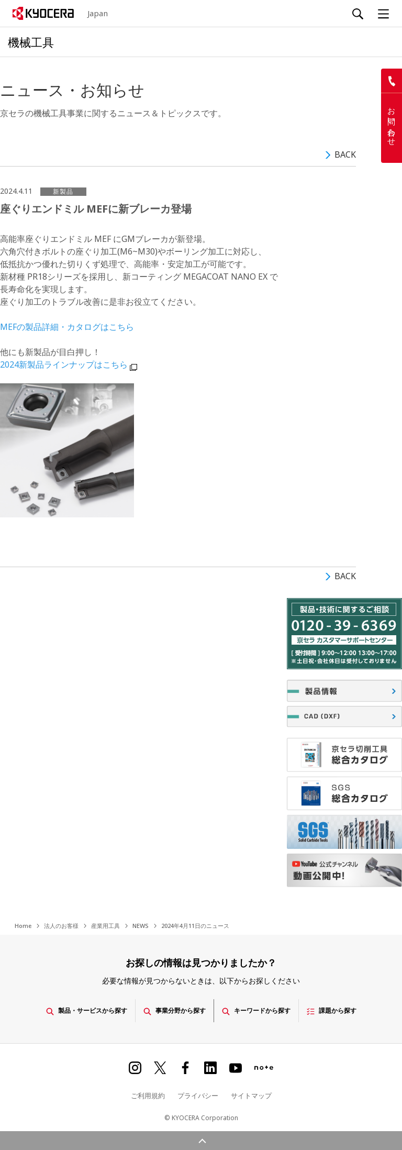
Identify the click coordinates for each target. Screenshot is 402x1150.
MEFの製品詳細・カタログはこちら (67, 327)
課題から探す (338, 1009)
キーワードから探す (259, 1009)
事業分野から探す (173, 1009)
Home (23, 926)
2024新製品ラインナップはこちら (64, 364)
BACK (345, 154)
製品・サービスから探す (80, 1009)
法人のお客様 (61, 926)
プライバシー (197, 1094)
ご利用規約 (148, 1094)
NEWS (140, 926)
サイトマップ (251, 1094)
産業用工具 (105, 926)
